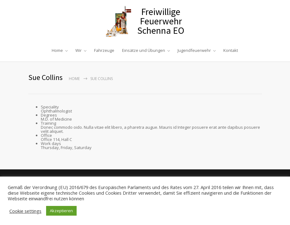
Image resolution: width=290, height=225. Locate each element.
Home (57, 50)
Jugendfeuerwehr (194, 50)
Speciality (50, 107)
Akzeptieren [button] (61, 210)
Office (46, 135)
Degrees (49, 115)
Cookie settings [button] (25, 211)
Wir (78, 50)
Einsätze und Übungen (143, 50)
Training (48, 123)
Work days (51, 143)
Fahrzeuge (104, 50)
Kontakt (230, 50)
